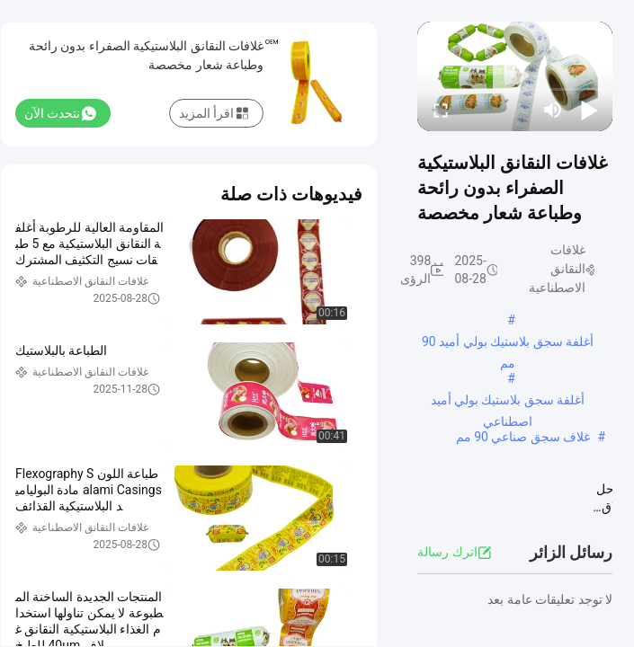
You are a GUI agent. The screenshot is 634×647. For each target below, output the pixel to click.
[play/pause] (589, 109)
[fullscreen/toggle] (441, 109)
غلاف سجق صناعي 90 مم (523, 437)
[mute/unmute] (553, 109)
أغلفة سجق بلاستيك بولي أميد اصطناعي (508, 402)
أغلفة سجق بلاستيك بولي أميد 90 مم (508, 343)
